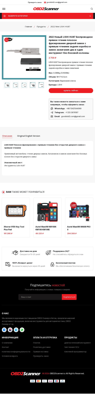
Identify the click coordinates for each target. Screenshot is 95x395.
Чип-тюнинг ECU (71, 348)
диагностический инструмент (77, 344)
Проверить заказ (35, 2)
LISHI (59, 85)
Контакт (5, 348)
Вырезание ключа (68, 81)
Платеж (36, 344)
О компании (7, 344)
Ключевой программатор (75, 353)
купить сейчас (71, 91)
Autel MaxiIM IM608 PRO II (78, 228)
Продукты (41, 27)
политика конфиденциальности (16, 353)
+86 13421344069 (73, 109)
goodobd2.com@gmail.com (55, 2)
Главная (28, 27)
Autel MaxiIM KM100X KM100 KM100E (46, 228)
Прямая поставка (40, 353)
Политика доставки (41, 348)
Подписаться (69, 298)
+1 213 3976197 (71, 113)
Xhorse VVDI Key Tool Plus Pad (14, 228)
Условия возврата (10, 357)
